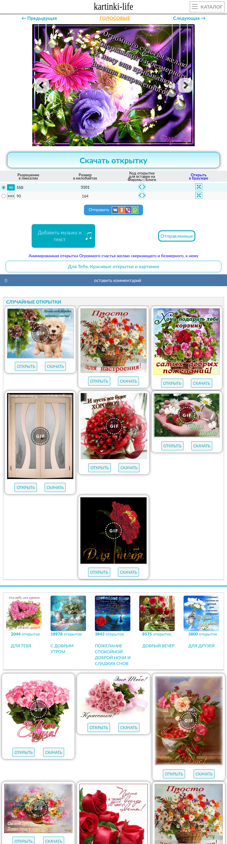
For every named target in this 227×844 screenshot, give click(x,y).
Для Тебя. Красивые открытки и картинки (113, 266)
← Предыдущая (39, 18)
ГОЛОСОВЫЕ (115, 18)
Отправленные (176, 236)
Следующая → (189, 18)
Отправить (113, 210)
